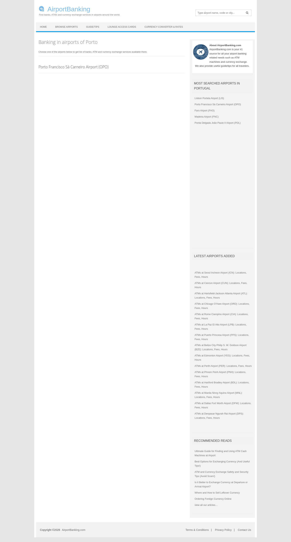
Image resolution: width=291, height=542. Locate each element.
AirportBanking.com (73, 529)
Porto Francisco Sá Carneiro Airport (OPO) (73, 66)
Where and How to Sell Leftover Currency (217, 492)
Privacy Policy (223, 529)
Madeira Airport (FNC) (207, 116)
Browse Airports (66, 27)
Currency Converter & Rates (164, 27)
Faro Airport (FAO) (205, 110)
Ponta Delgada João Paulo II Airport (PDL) (218, 122)
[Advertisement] (221, 188)
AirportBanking (68, 8)
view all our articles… (206, 505)
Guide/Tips (92, 27)
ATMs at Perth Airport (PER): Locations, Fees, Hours (223, 365)
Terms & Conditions (197, 529)
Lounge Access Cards (122, 27)
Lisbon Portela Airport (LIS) (209, 98)
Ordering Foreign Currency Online (213, 498)
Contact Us (244, 529)
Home (43, 27)
